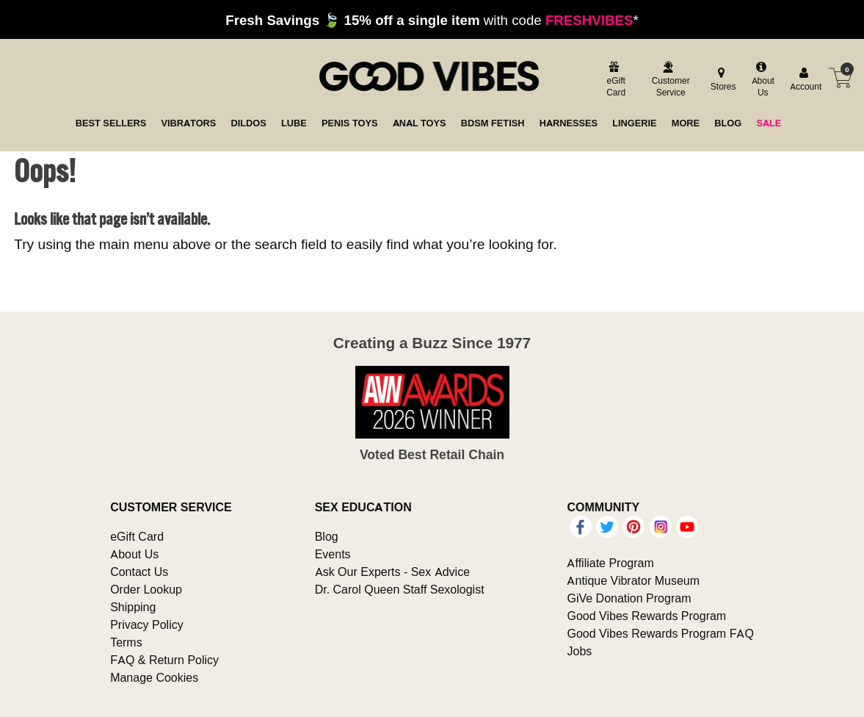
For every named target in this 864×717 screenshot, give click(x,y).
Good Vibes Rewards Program (646, 615)
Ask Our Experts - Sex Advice (392, 571)
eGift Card (137, 536)
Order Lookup (146, 589)
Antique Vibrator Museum (633, 580)
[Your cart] (840, 78)
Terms (126, 642)
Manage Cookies (154, 677)
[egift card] (614, 80)
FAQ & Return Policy (164, 659)
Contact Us (139, 571)
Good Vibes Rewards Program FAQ (660, 633)
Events (333, 554)
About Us (134, 554)
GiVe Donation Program (629, 598)
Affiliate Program (610, 562)
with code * (431, 20)
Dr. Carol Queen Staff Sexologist (399, 589)
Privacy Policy (147, 624)
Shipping (133, 606)
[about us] (761, 80)
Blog (326, 536)
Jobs (579, 651)
